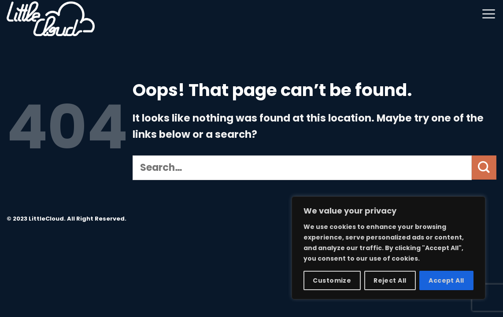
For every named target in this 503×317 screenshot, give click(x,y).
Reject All (390, 280)
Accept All (446, 280)
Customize (332, 280)
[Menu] (488, 13)
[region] (388, 247)
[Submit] (484, 167)
